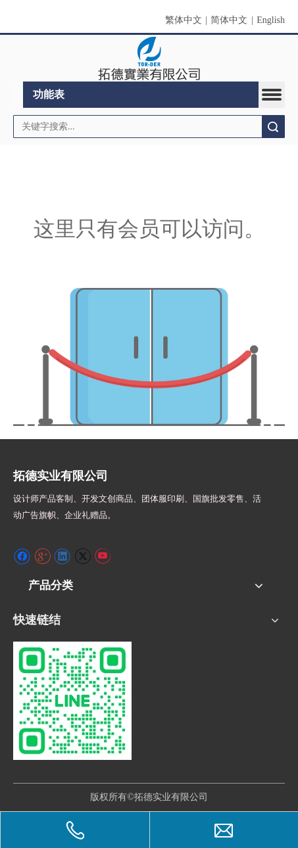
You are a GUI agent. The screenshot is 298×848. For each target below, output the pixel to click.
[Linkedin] (62, 556)
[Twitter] (82, 556)
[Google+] (42, 556)
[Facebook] (22, 556)
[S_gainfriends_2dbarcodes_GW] (72, 701)
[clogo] (149, 58)
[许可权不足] (149, 357)
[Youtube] (102, 556)
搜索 (273, 126)
